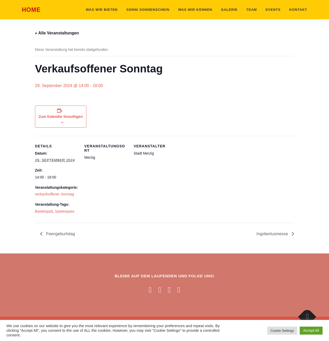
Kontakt (298, 10)
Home (31, 10)
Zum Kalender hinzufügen (61, 117)
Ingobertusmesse (273, 234)
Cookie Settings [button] (282, 331)
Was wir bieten (102, 10)
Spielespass (65, 211)
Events (273, 10)
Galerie (229, 10)
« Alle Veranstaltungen (57, 33)
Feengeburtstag (60, 234)
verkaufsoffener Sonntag (54, 194)
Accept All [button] (311, 330)
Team (251, 10)
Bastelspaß (44, 211)
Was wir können (195, 10)
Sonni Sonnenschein (148, 10)
